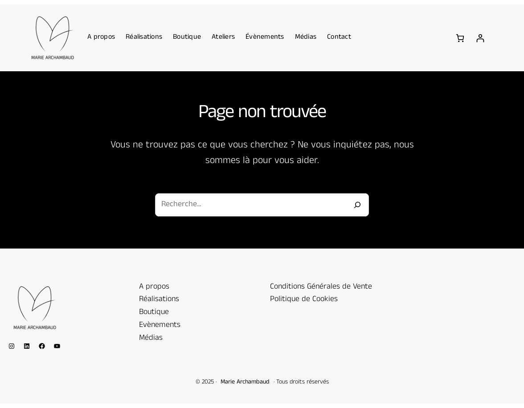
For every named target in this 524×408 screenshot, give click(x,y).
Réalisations (159, 300)
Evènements (159, 325)
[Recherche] (357, 205)
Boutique (154, 313)
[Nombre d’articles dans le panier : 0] (460, 38)
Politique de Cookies (304, 300)
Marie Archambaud (245, 382)
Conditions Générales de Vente (321, 287)
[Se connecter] (480, 38)
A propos (154, 287)
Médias (151, 338)
